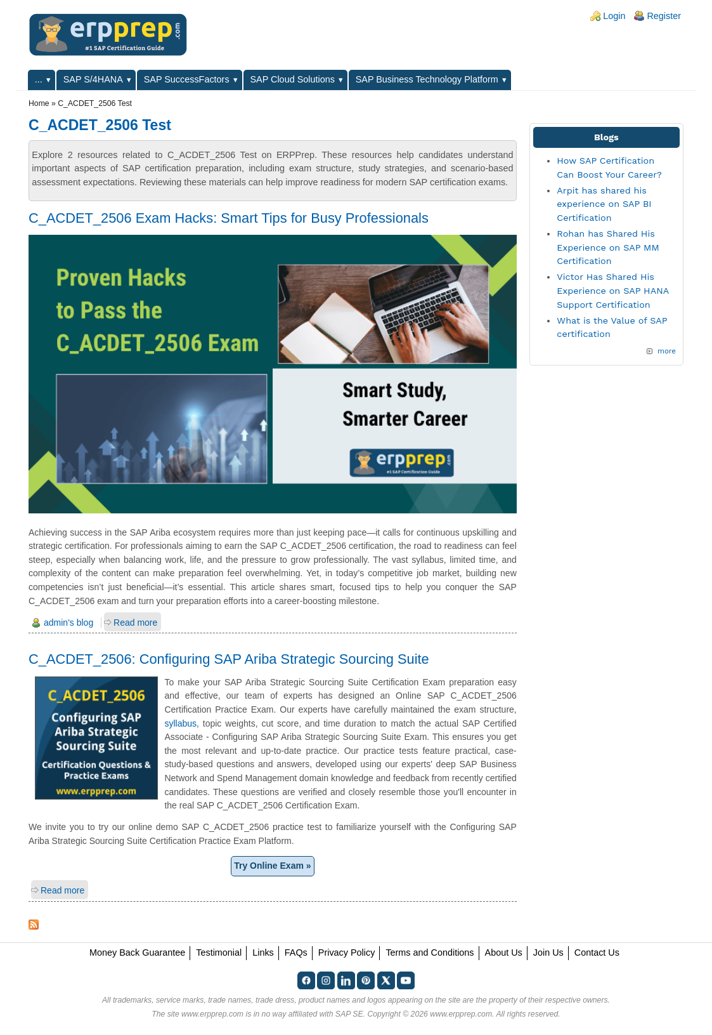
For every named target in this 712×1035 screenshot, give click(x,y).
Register (664, 16)
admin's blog (68, 622)
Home (39, 103)
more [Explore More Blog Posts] (666, 350)
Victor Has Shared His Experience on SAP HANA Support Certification (612, 290)
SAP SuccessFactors (187, 79)
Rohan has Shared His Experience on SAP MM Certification (608, 247)
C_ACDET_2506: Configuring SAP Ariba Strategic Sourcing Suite (229, 659)
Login (614, 16)
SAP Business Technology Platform (427, 79)
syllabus (180, 723)
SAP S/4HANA (93, 79)
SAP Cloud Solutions (292, 79)
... (38, 79)
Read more (135, 622)
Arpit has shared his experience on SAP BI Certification (604, 204)
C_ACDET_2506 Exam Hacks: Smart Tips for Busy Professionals (229, 218)
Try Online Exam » (272, 865)
